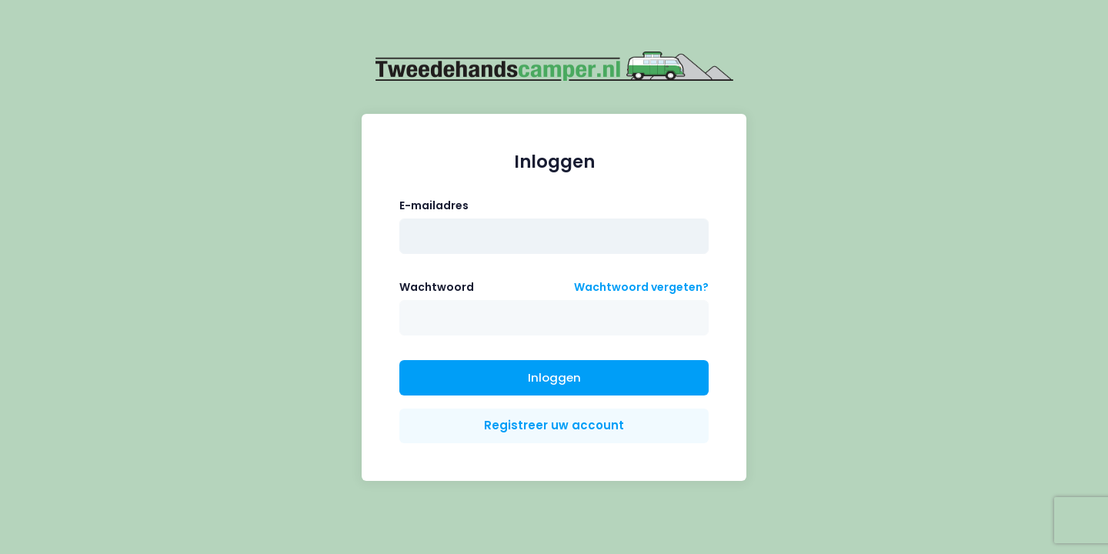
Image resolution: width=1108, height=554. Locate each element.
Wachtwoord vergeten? (641, 287)
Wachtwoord (436, 287)
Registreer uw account (554, 425)
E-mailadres (434, 205)
